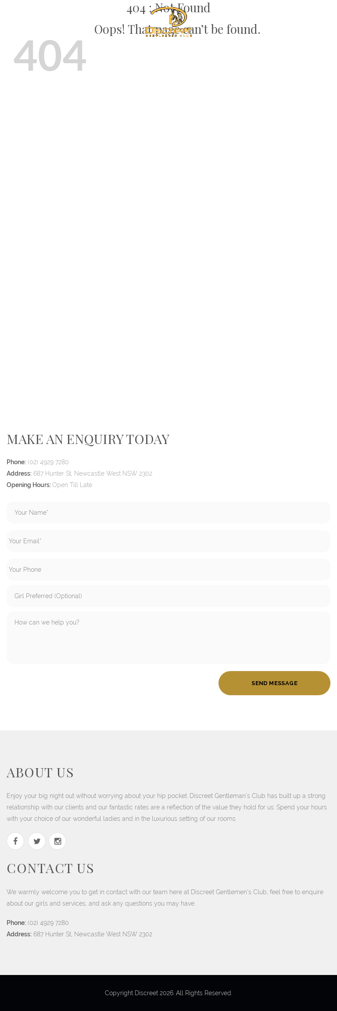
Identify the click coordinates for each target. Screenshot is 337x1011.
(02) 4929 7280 (48, 462)
